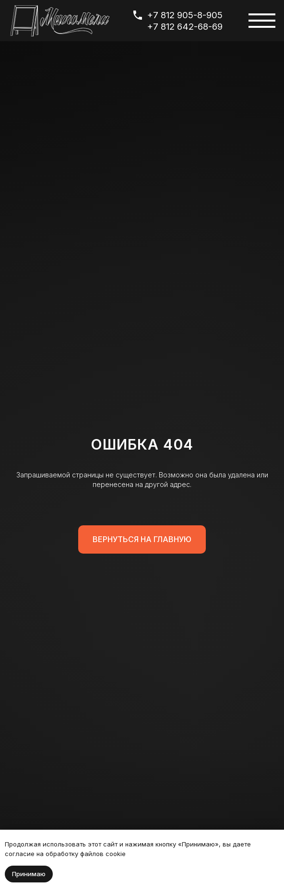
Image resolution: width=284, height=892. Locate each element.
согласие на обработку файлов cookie (65, 853)
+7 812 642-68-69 (185, 26)
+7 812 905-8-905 (185, 15)
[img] (60, 20)
